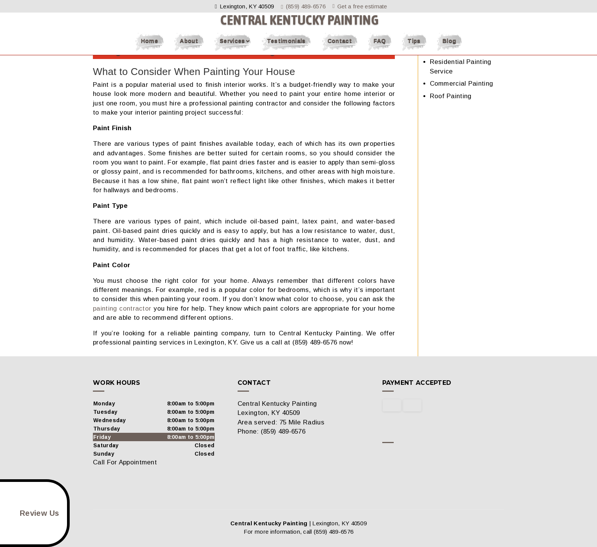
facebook (388, 457)
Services (232, 47)
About (189, 47)
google (403, 457)
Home (149, 47)
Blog (449, 47)
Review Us (31, 513)
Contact (339, 47)
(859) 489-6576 (305, 6)
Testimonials (286, 47)
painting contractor (122, 308)
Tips (413, 47)
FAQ (380, 47)
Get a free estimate (361, 6)
